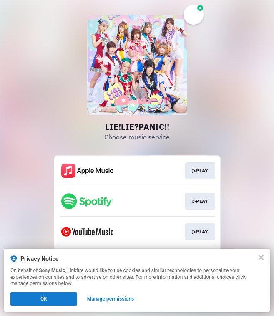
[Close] (261, 257)
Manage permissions (110, 299)
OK (43, 299)
